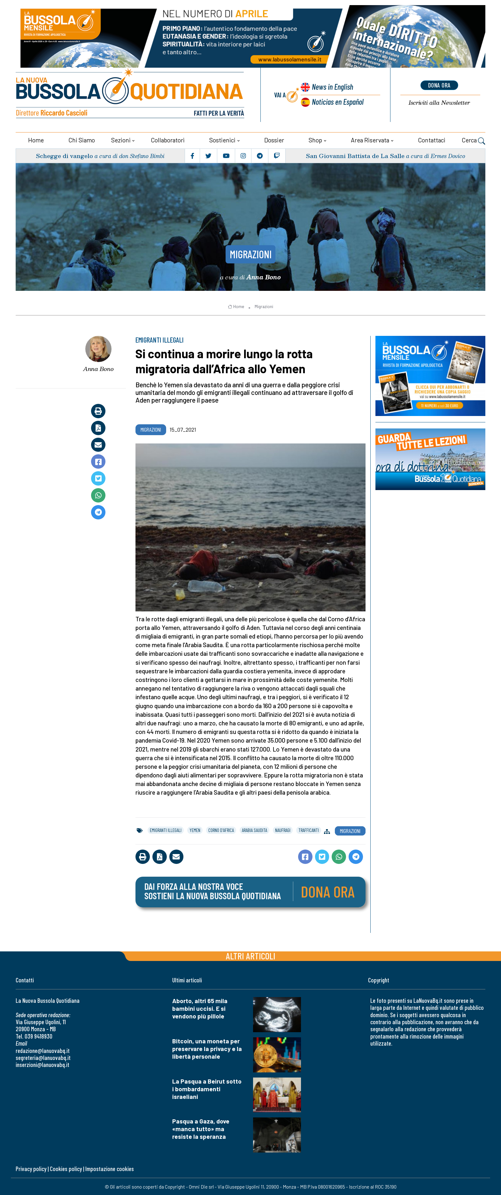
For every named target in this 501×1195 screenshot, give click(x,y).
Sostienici (222, 139)
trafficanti (308, 830)
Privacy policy (31, 1168)
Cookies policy (66, 1168)
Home (36, 139)
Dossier (274, 139)
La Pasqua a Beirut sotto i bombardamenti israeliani (207, 1088)
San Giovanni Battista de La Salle (355, 155)
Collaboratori (168, 139)
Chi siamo (81, 139)
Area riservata (370, 139)
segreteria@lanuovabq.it (43, 1057)
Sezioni (121, 139)
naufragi (282, 830)
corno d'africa (221, 830)
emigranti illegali (165, 830)
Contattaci (431, 139)
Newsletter (439, 102)
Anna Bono (98, 368)
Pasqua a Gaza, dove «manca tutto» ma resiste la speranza (200, 1128)
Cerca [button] (473, 140)
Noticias (337, 101)
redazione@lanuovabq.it (43, 1050)
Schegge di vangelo (64, 155)
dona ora (439, 85)
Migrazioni (250, 253)
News (332, 86)
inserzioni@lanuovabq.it (42, 1064)
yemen (194, 830)
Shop (315, 139)
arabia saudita (254, 830)
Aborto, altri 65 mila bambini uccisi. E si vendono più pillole (199, 1008)
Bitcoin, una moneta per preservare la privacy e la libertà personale (207, 1048)
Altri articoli (250, 955)
